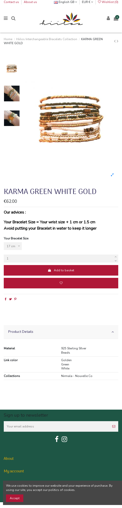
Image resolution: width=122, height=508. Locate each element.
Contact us (12, 2)
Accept (15, 498)
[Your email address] (56, 426)
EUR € (87, 2)
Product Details (61, 331)
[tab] (61, 332)
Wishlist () (108, 2)
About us (30, 2)
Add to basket (61, 270)
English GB (65, 2)
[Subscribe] (113, 426)
